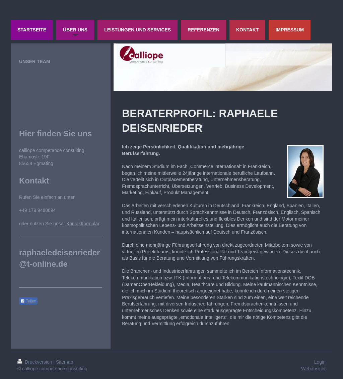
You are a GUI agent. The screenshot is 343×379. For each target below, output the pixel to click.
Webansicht (313, 368)
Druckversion (35, 362)
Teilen (28, 301)
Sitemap (64, 362)
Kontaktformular (82, 223)
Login (320, 362)
